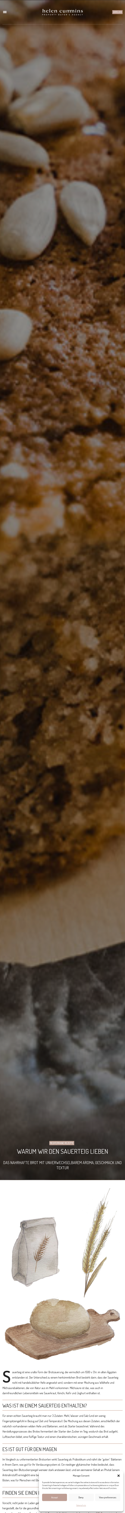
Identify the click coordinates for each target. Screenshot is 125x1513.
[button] (118, 1475)
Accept (54, 1497)
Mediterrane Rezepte (62, 1143)
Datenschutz (81, 1505)
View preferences (107, 1497)
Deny (81, 1497)
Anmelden (117, 12)
